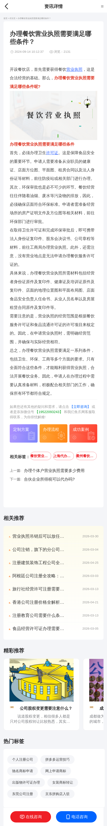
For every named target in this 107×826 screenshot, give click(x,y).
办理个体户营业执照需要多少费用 (54, 470)
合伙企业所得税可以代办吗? (49, 479)
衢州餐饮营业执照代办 (86, 456)
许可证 (52, 153)
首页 (5, 18)
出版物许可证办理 (26, 782)
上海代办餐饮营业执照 (63, 456)
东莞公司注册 (22, 794)
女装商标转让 (62, 782)
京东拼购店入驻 (57, 794)
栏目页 (13, 18)
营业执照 (74, 69)
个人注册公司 (22, 759)
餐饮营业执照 (40, 456)
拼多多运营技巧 (57, 759)
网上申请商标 (55, 771)
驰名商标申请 (22, 771)
